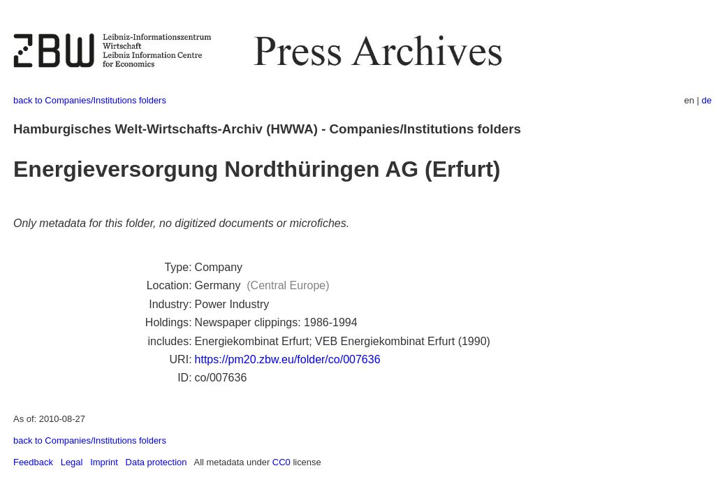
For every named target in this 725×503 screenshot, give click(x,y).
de (707, 100)
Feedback (33, 462)
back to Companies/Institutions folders (89, 100)
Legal (72, 462)
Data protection (156, 462)
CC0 (281, 462)
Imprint (104, 462)
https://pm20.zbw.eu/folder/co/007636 (288, 359)
